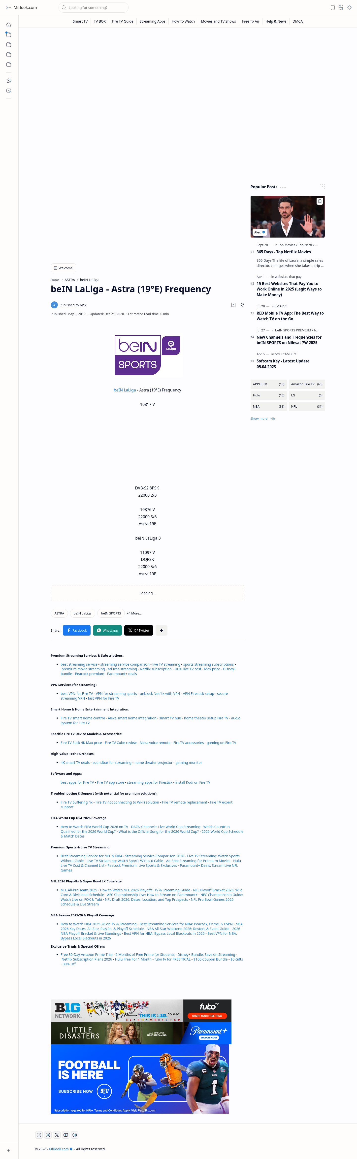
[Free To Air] (250, 21)
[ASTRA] (59, 613)
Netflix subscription (156, 669)
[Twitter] (57, 1135)
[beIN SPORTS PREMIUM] (294, 330)
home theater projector (153, 762)
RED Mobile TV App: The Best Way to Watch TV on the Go (290, 316)
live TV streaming (166, 664)
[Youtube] (65, 1135)
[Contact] (9, 91)
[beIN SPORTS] (111, 613)
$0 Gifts (236, 959)
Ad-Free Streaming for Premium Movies (198, 860)
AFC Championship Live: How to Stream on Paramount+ (152, 894)
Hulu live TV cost (188, 669)
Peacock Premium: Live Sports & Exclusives (142, 865)
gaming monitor (188, 762)
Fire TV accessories (188, 742)
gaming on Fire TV (221, 742)
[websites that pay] (288, 276)
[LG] (307, 395)
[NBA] (269, 406)
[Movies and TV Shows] (218, 21)
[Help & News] (276, 21)
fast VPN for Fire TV (103, 698)
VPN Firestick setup (198, 693)
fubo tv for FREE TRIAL (173, 959)
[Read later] (233, 305)
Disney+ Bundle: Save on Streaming (206, 954)
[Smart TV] (80, 21)
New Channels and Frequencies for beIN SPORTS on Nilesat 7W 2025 (289, 340)
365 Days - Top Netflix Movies (284, 251)
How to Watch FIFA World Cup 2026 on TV (94, 826)
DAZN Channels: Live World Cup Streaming (165, 826)
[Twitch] (74, 1135)
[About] (9, 81)
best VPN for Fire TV (77, 693)
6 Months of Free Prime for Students (145, 954)
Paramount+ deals (122, 673)
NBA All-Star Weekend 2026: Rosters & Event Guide (188, 928)
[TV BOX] (100, 21)
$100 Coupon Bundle (211, 959)
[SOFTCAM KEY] (285, 354)
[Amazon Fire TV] (307, 384)
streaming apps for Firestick (150, 782)
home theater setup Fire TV (206, 718)
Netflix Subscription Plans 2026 (87, 959)
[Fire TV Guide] (123, 21)
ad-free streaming (122, 669)
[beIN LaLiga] (83, 613)
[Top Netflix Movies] (312, 245)
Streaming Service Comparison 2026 (154, 856)
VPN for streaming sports (116, 693)
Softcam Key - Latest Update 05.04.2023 (283, 363)
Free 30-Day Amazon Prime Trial (87, 954)
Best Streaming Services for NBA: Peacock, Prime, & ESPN (186, 924)
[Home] (9, 25)
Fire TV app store (110, 782)
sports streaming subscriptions (208, 664)
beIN (119, 390)
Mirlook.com (25, 7)
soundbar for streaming (112, 762)
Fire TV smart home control (83, 718)
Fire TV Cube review (121, 742)
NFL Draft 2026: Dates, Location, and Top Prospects (146, 899)
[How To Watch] (183, 21)
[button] (8, 7)
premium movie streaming (83, 669)
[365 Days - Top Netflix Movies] (288, 217)
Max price (212, 669)
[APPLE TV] (269, 384)
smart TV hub (170, 718)
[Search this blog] (93, 7)
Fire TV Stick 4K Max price (81, 742)
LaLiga (130, 390)
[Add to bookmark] (320, 201)
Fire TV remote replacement (184, 802)
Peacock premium (89, 673)
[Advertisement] (188, 70)
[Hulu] (269, 395)
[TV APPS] (281, 306)
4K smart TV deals (75, 762)
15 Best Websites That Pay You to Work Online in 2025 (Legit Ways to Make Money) (289, 289)
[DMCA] (298, 21)
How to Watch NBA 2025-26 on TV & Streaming (99, 924)
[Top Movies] (287, 245)
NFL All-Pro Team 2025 (79, 890)
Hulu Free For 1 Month (133, 959)
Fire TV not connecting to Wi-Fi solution (127, 802)
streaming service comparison (125, 664)
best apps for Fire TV (78, 782)
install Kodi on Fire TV (192, 782)
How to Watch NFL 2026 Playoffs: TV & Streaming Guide (145, 890)
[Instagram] (48, 1135)
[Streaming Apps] (153, 21)
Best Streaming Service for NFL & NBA (92, 856)
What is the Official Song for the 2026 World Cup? (159, 831)
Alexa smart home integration (132, 718)
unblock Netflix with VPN (160, 693)
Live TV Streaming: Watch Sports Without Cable (125, 860)
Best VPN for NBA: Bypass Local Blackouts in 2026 (164, 933)
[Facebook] (39, 1135)
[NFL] (307, 406)
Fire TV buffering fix (77, 802)
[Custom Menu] (9, 55)
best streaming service (79, 664)
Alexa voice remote (154, 742)
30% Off (69, 964)
